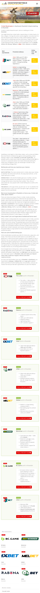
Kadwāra (4, 524)
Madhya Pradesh (16, 530)
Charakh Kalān (6, 489)
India (11, 530)
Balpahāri (4, 497)
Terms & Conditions (20, 591)
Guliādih (4, 494)
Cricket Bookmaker (7, 26)
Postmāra (4, 512)
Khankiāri (31, 174)
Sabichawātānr (6, 519)
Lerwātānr (4, 499)
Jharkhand (26, 530)
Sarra (3, 507)
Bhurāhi (4, 492)
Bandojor (4, 504)
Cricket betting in (5, 530)
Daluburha (5, 502)
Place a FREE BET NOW (24, 195)
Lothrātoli (4, 509)
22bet (19, 44)
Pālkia (3, 522)
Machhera (4, 517)
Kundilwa (4, 514)
